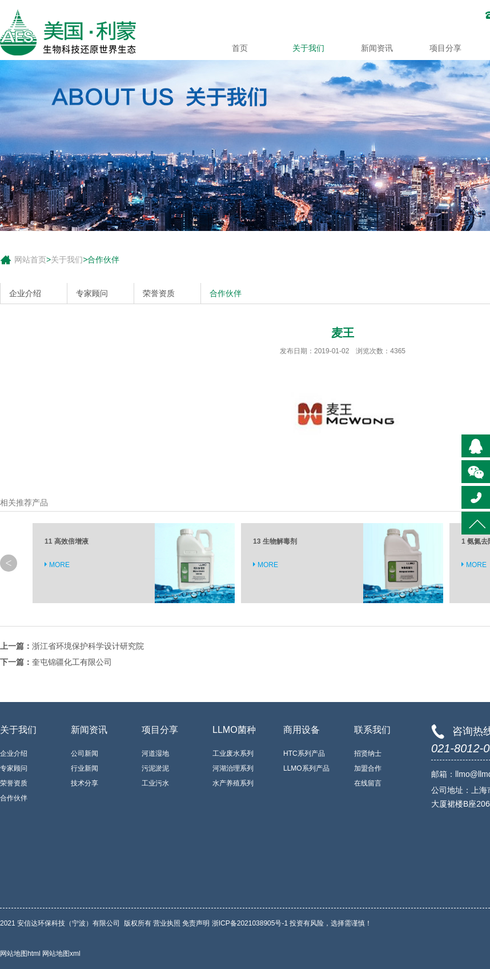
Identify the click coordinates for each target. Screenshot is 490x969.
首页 (240, 48)
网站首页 (30, 259)
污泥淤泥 (155, 768)
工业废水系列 (233, 753)
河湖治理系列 (233, 768)
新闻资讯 (377, 48)
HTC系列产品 (304, 753)
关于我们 (308, 48)
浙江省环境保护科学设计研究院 (88, 646)
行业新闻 (84, 768)
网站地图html (21, 954)
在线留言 (367, 783)
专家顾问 (92, 293)
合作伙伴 (103, 259)
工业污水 (155, 783)
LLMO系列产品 (306, 768)
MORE (59, 565)
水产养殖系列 (233, 783)
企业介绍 (25, 293)
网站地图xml (61, 954)
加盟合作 (367, 768)
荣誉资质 (159, 293)
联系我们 (372, 730)
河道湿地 (155, 753)
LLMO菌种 (234, 730)
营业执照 (166, 923)
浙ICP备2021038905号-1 (250, 923)
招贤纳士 (367, 753)
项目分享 (445, 48)
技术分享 (84, 783)
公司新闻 (84, 753)
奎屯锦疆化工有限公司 (72, 662)
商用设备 (301, 730)
